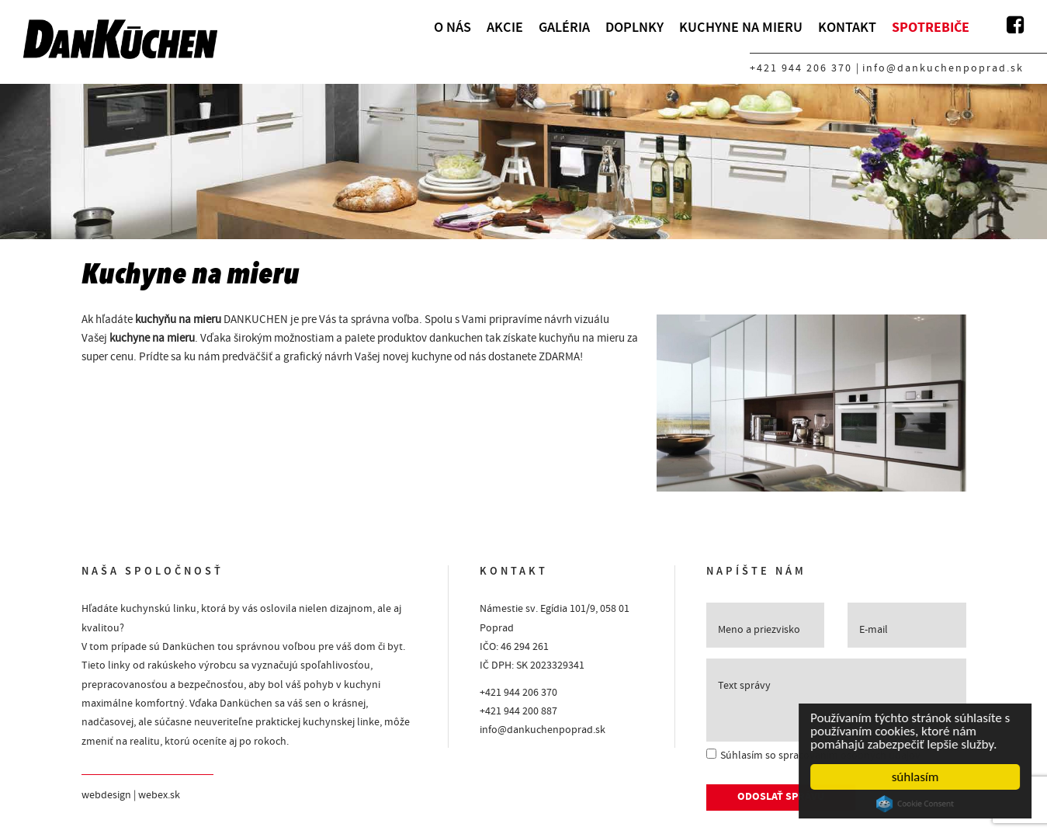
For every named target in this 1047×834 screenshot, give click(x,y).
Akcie (505, 27)
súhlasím (916, 777)
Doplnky (634, 27)
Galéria (564, 27)
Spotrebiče (930, 27)
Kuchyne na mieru (741, 27)
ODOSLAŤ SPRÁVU (780, 797)
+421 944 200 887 (518, 711)
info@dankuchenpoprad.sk (943, 68)
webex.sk (159, 795)
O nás (452, 27)
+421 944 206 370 (801, 68)
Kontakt (847, 27)
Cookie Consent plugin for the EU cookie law (916, 803)
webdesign (106, 795)
